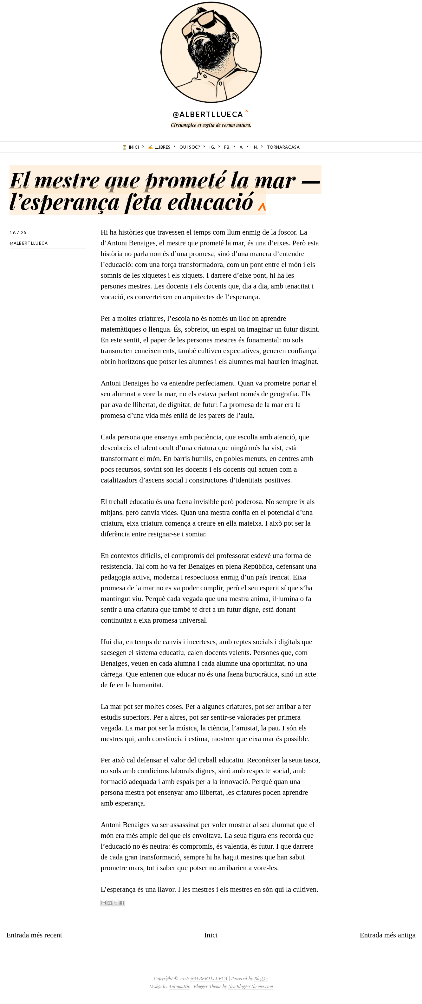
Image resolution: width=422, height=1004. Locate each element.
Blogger (261, 978)
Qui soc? (189, 147)
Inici (210, 935)
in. (255, 147)
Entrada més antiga (388, 935)
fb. (227, 147)
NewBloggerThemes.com (250, 986)
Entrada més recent (34, 935)
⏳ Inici (130, 147)
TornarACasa (283, 147)
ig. (212, 147)
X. (241, 147)
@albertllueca (29, 243)
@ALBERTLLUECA (208, 114)
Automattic (179, 986)
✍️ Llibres (159, 147)
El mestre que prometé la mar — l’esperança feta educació (165, 190)
